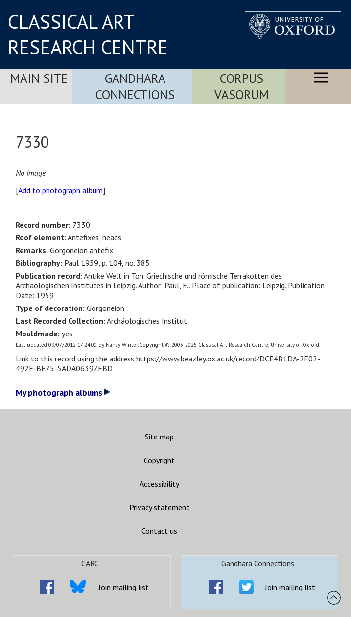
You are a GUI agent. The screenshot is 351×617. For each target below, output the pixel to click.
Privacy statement (159, 507)
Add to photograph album (60, 190)
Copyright (159, 460)
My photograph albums (63, 392)
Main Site (39, 78)
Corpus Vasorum (241, 86)
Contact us (159, 531)
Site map (159, 436)
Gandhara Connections (135, 86)
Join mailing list (123, 587)
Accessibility (159, 483)
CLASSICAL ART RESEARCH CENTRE (88, 34)
